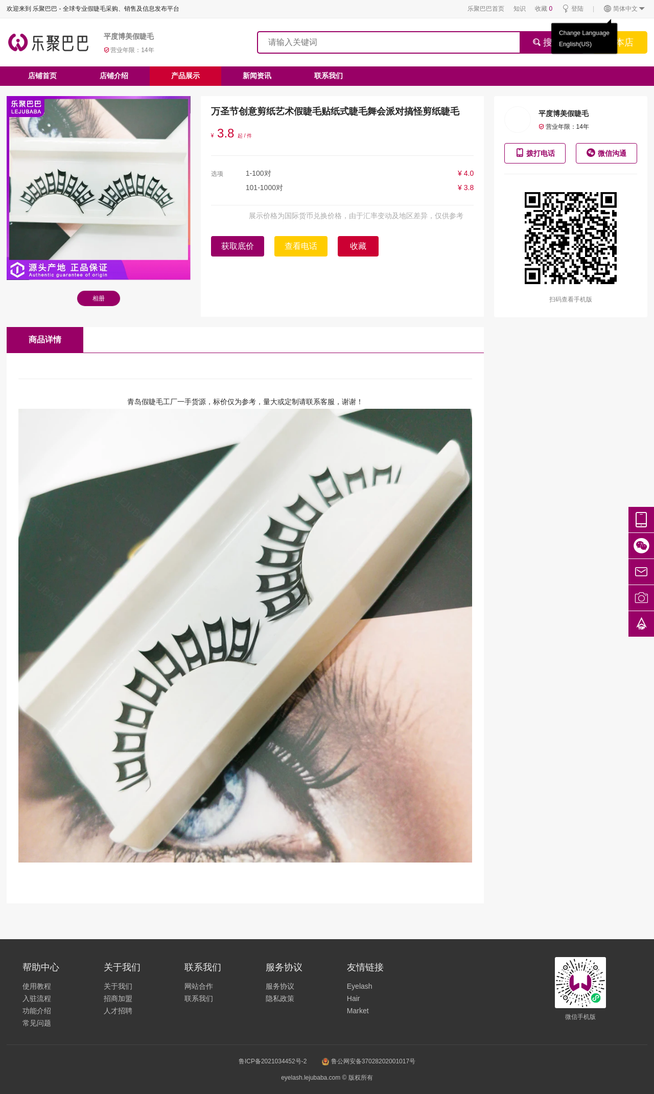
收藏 (543, 8)
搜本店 (620, 42)
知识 (519, 8)
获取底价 (237, 246)
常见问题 (36, 1023)
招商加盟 (118, 998)
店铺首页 (42, 76)
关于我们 (118, 986)
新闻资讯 (257, 76)
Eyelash (359, 986)
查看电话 (301, 246)
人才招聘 (118, 1011)
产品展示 (185, 76)
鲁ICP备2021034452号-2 (273, 1061)
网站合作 (198, 986)
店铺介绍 (114, 76)
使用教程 (36, 986)
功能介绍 (36, 1011)
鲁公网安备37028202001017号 (368, 1061)
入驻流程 (36, 998)
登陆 (572, 9)
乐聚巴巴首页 (486, 8)
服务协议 (280, 986)
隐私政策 (280, 998)
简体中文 (624, 9)
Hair (353, 998)
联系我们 (328, 76)
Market (358, 1011)
